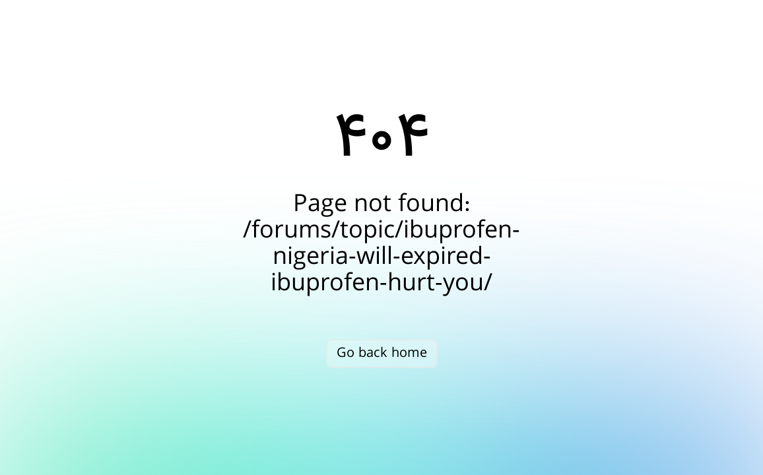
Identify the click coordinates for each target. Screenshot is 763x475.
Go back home (382, 353)
